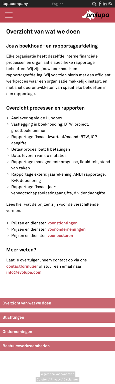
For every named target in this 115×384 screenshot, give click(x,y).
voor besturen (60, 235)
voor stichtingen (62, 223)
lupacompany (15, 3)
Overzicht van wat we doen (27, 303)
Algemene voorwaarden (57, 374)
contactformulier (22, 266)
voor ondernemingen (66, 229)
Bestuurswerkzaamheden (26, 345)
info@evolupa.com (23, 272)
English (57, 4)
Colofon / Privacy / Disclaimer (57, 379)
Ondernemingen (17, 331)
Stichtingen (13, 317)
